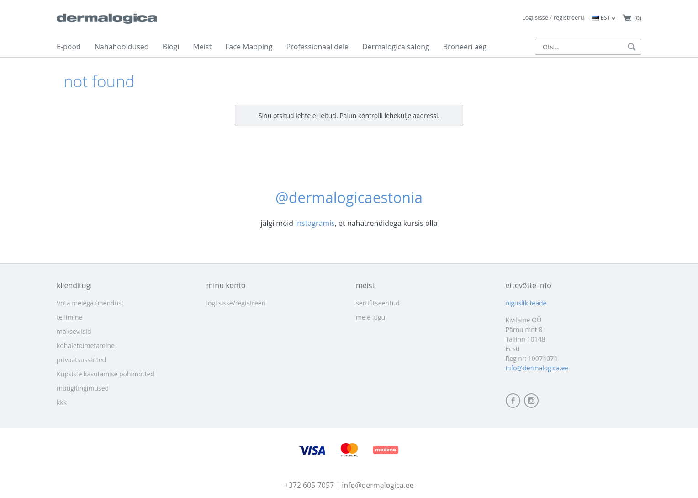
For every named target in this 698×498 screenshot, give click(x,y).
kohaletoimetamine (86, 345)
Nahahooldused (122, 47)
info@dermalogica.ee (537, 368)
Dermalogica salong (395, 47)
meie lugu (370, 317)
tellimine (69, 317)
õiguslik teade (526, 303)
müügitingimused (83, 388)
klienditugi (74, 285)
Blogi (171, 47)
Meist (202, 47)
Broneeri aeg (465, 47)
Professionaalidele (317, 47)
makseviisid (74, 331)
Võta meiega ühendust (90, 303)
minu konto (226, 285)
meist (365, 285)
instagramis (315, 223)
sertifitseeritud (378, 303)
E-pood (69, 47)
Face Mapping (248, 47)
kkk (62, 402)
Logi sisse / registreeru (553, 17)
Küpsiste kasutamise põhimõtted (105, 373)
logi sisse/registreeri (236, 303)
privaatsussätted (81, 359)
